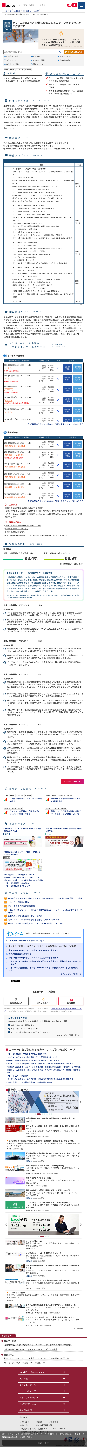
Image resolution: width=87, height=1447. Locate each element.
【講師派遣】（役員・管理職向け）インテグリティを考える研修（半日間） (38, 1344)
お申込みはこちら (75, 51)
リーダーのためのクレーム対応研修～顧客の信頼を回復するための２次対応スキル (40, 1079)
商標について (44, 1428)
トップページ (7, 11)
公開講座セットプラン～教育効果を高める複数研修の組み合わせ (22, 829)
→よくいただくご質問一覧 (69, 974)
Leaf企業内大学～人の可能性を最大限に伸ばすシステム (64, 829)
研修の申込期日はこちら (15, 532)
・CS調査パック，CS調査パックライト (19, 874)
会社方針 (25, 1425)
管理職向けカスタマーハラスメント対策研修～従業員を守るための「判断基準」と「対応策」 (44, 1067)
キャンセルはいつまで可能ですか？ (25, 1028)
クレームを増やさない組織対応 (21, 906)
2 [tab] (39, 1114)
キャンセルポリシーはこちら (16, 528)
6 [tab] (49, 1114)
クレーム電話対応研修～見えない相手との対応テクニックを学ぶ (33, 1060)
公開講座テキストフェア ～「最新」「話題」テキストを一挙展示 (21, 853)
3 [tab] (42, 1114)
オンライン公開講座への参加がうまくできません (30, 1032)
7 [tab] (51, 1114)
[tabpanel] (43, 1102)
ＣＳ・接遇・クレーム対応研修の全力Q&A (26, 940)
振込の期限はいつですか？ (20, 954)
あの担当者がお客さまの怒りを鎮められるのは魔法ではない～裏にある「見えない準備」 (46, 898)
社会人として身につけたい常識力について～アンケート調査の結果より (36, 1358)
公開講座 (17, 11)
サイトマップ (59, 1428)
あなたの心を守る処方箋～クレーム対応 (25, 915)
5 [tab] (47, 1114)
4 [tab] (44, 1114)
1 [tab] (35, 1114)
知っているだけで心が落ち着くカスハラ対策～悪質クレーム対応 (35, 923)
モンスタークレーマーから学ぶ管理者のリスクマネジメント (33, 919)
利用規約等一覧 (28, 1428)
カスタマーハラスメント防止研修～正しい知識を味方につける (32, 1057)
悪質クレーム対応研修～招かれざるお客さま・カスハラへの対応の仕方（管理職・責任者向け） (43, 1071)
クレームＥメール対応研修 (18, 1076)
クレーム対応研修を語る (18, 902)
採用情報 (54, 1422)
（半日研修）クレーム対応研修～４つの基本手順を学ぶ (29, 1082)
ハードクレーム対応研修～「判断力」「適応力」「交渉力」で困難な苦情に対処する (40, 1063)
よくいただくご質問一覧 (67, 1035)
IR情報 (39, 1422)
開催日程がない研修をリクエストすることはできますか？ (33, 957)
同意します (43, 1443)
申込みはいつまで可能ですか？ (23, 1025)
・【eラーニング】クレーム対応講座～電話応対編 (23, 880)
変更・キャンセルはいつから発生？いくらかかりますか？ (33, 950)
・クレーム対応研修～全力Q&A (16, 883)
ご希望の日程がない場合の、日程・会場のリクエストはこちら (57, 424)
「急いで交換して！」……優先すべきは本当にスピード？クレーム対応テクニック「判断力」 (45, 911)
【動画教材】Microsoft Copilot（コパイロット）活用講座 (30, 1349)
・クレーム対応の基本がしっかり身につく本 (21, 877)
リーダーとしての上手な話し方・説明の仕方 (24, 1362)
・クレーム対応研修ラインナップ (16, 886)
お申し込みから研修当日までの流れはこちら (23, 525)
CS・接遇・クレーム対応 (31, 11)
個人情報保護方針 (44, 1425)
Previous (7, 1102)
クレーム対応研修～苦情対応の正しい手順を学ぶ (26, 1054)
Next (80, 1102)
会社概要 (25, 1422)
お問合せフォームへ (72, 781)
